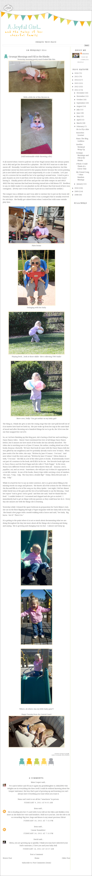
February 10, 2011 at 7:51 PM (38, 821)
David (36, 839)
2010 (77, 188)
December (81, 93)
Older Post (66, 858)
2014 (77, 80)
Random (67, 755)
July (78, 110)
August (80, 106)
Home (37, 858)
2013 (77, 83)
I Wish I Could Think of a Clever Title (81, 166)
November (81, 96)
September (81, 103)
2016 (77, 73)
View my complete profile (83, 59)
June (79, 113)
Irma (36, 808)
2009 (77, 191)
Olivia (63, 755)
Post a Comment (36, 854)
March (79, 123)
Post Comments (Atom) (42, 863)
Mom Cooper (36, 782)
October (80, 100)
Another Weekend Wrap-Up (80, 147)
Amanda (85, 53)
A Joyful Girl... (24, 26)
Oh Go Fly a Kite (82, 129)
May (78, 116)
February (80, 126)
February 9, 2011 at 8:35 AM (38, 803)
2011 (77, 90)
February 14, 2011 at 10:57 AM (38, 849)
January (80, 184)
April (79, 120)
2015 (77, 77)
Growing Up (58, 755)
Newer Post (7, 858)
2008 (77, 195)
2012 (77, 87)
